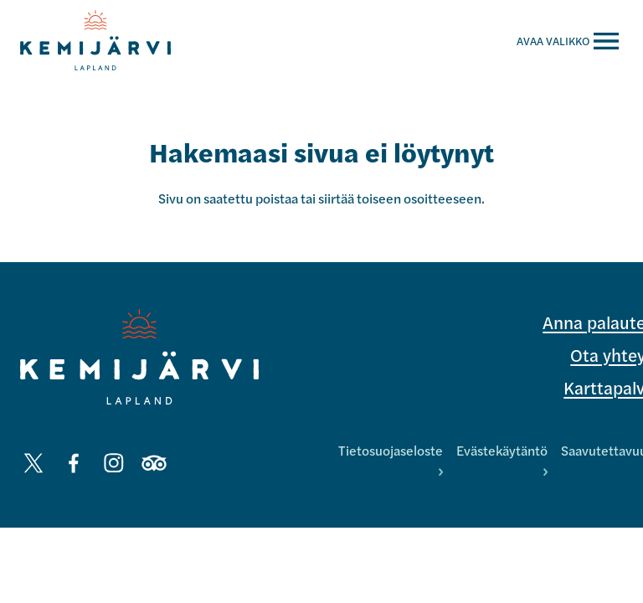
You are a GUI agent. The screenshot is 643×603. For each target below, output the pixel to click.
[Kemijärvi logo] (139, 357)
